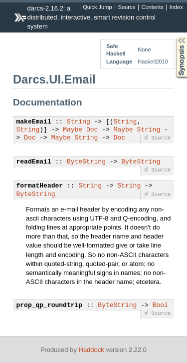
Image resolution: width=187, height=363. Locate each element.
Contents (153, 7)
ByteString (86, 162)
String (78, 122)
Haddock (91, 350)
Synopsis (174, 36)
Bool (160, 305)
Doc (92, 130)
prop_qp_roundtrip (49, 305)
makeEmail (33, 122)
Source (127, 7)
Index (176, 7)
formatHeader (39, 186)
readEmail (33, 162)
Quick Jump (97, 7)
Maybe (72, 130)
